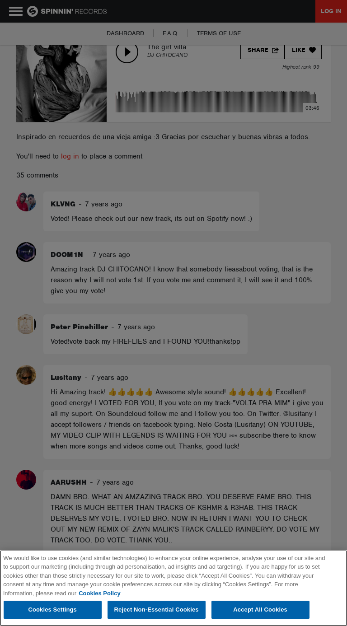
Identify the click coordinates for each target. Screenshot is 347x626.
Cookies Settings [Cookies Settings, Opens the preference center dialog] (52, 609)
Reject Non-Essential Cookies (156, 609)
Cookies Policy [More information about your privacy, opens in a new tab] (99, 593)
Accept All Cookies (260, 609)
